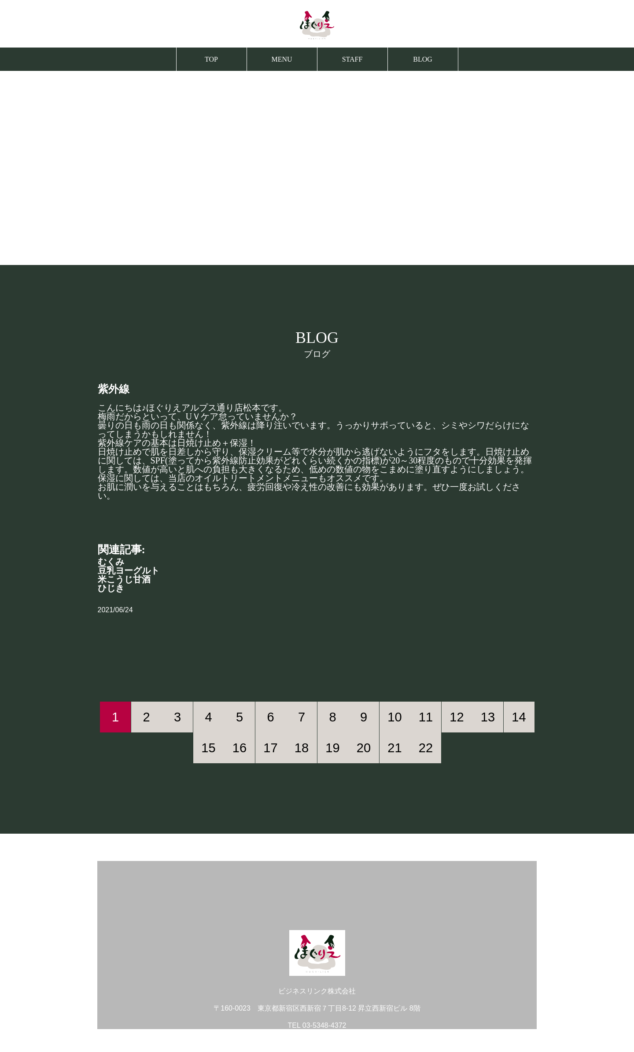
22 (426, 748)
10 (394, 717)
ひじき (111, 588)
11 (426, 717)
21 (394, 748)
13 (488, 717)
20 (364, 748)
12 (457, 717)
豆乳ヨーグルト (128, 570)
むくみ (111, 561)
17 (270, 748)
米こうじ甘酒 (124, 579)
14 (519, 717)
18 (302, 748)
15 (208, 748)
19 (332, 748)
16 (239, 748)
